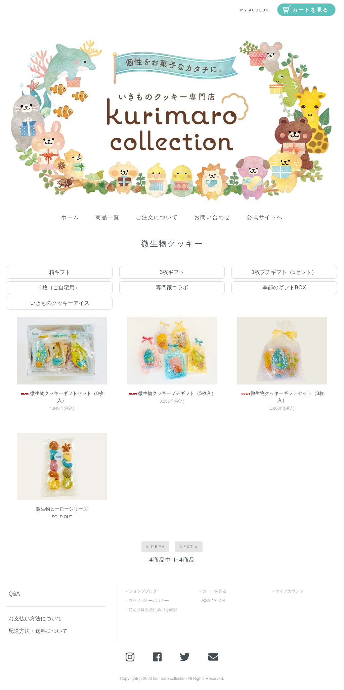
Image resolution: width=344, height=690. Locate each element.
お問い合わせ (212, 217)
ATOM (219, 600)
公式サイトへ (265, 217)
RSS (206, 600)
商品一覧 (107, 217)
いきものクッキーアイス (59, 303)
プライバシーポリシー (149, 600)
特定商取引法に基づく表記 (153, 609)
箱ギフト (60, 272)
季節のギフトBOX (284, 287)
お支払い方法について (35, 618)
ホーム (70, 217)
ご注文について (157, 217)
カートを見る (214, 591)
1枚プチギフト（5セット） (284, 272)
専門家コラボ (172, 287)
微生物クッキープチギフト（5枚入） (172, 393)
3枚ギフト (172, 272)
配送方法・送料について (38, 631)
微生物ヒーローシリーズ (62, 509)
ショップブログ (143, 591)
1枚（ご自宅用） (59, 287)
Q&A (14, 594)
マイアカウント (289, 591)
